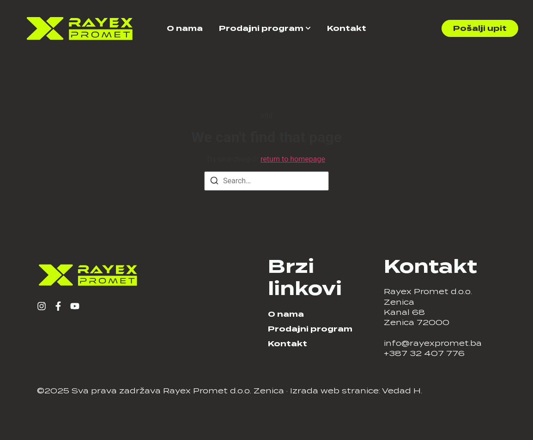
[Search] (214, 182)
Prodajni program (261, 28)
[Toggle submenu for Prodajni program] (307, 28)
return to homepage (292, 159)
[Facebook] (58, 306)
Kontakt (346, 28)
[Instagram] (41, 306)
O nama (185, 28)
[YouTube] (74, 306)
